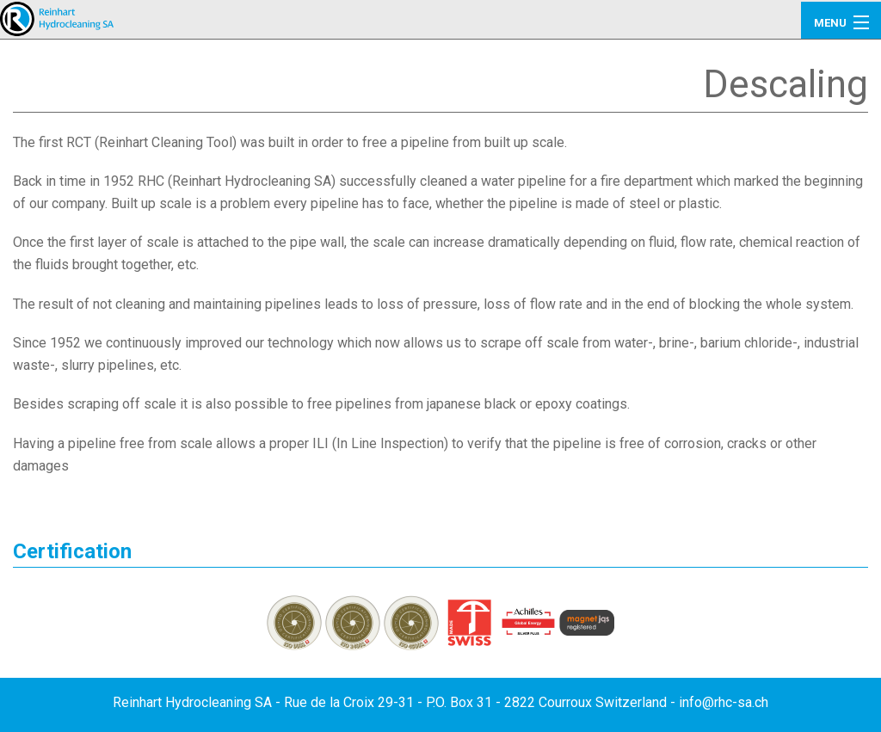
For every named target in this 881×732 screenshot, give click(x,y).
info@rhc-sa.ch (723, 702)
